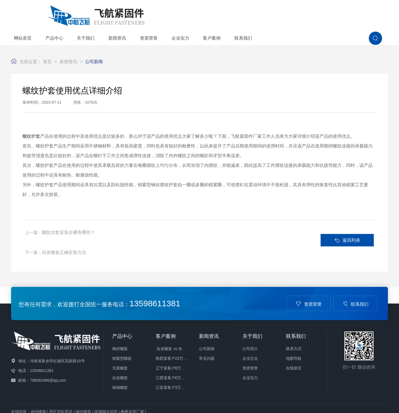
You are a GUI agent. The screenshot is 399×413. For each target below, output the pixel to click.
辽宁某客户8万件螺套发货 (178, 335)
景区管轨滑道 (60, 378)
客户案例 (311, 13)
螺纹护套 (31, 118)
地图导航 (293, 325)
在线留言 (293, 335)
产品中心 (154, 13)
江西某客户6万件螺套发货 (178, 344)
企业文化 (250, 325)
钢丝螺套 (120, 315)
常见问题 (206, 325)
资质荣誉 (248, 13)
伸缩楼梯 (38, 378)
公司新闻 (94, 43)
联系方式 (293, 315)
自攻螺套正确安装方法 (195, 214)
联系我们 (343, 13)
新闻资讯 (217, 13)
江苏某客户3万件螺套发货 (178, 354)
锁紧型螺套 (122, 325)
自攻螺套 (120, 344)
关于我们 (185, 13)
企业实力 (280, 13)
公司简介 (250, 315)
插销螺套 (120, 354)
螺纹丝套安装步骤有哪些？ (69, 214)
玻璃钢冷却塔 (105, 378)
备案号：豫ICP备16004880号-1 (201, 386)
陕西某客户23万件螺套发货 (179, 325)
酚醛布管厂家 (132, 378)
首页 (47, 43)
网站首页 (122, 13)
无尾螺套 (120, 335)
